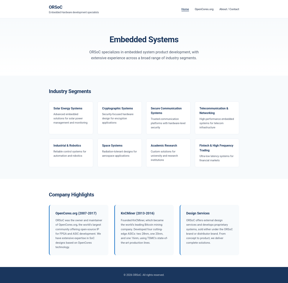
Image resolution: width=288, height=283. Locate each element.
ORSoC (74, 10)
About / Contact (229, 9)
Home (185, 9)
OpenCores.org (204, 9)
